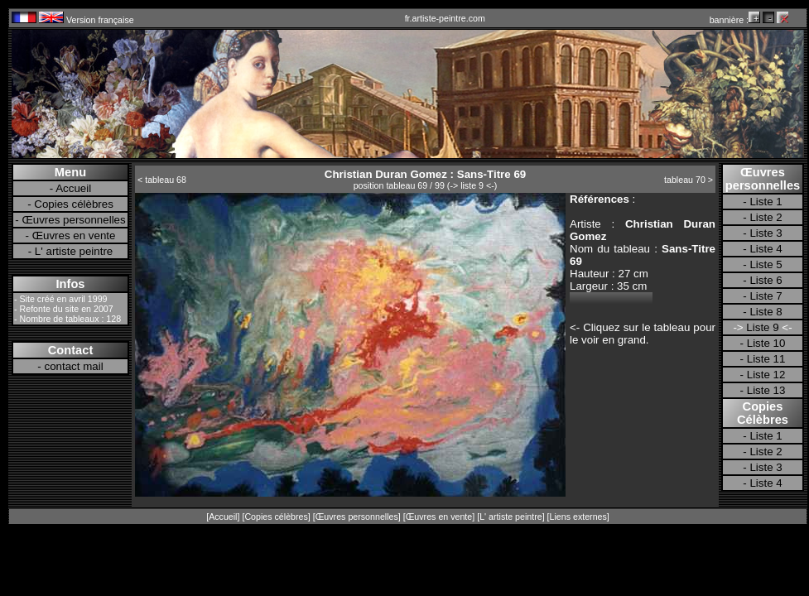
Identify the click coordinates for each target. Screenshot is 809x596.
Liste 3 (765, 233)
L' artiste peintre (74, 251)
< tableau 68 (161, 180)
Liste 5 (765, 264)
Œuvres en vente (74, 235)
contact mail (74, 366)
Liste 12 (766, 374)
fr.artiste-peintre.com (445, 18)
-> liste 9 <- (472, 185)
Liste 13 (766, 390)
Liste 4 (765, 249)
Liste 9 (763, 327)
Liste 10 (766, 343)
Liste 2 (765, 217)
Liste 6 (765, 280)
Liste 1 (765, 201)
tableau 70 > (688, 180)
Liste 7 (765, 296)
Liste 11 (766, 359)
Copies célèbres (73, 204)
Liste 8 (765, 311)
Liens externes (578, 517)
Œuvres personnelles (73, 220)
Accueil (73, 188)
